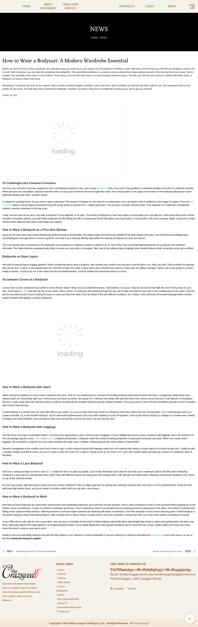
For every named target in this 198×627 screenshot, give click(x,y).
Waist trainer (64, 582)
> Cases (60, 586)
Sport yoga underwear (68, 599)
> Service (61, 578)
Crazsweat (157, 535)
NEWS (103, 37)
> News (60, 595)
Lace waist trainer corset (69, 607)
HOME (94, 37)
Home (61, 570)
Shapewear (62, 590)
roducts (62, 574)
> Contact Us (62, 611)
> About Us (62, 603)
